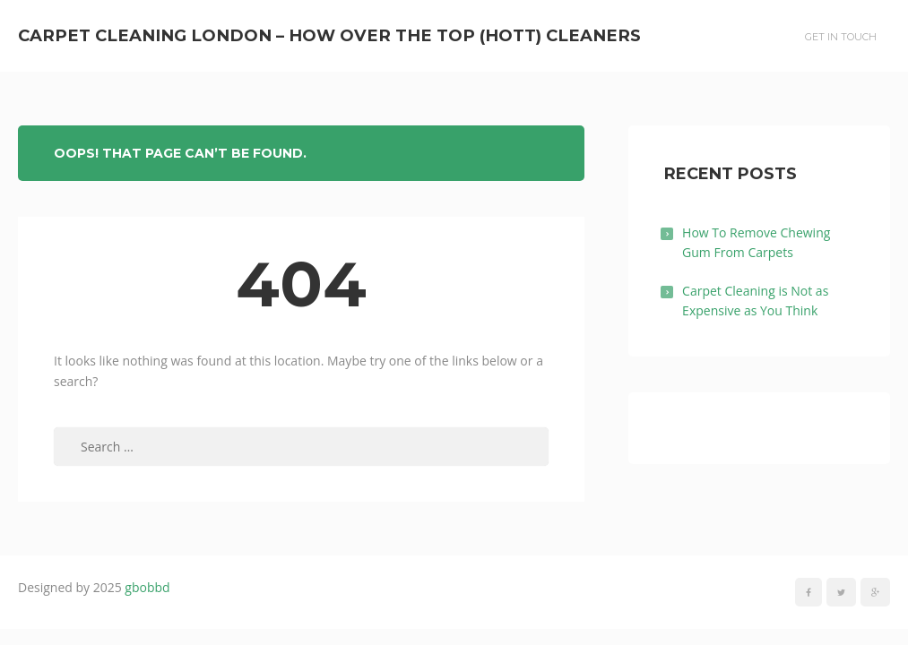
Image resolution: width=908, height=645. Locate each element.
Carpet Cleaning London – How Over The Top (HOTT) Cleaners (329, 35)
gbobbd (147, 587)
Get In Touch (841, 36)
